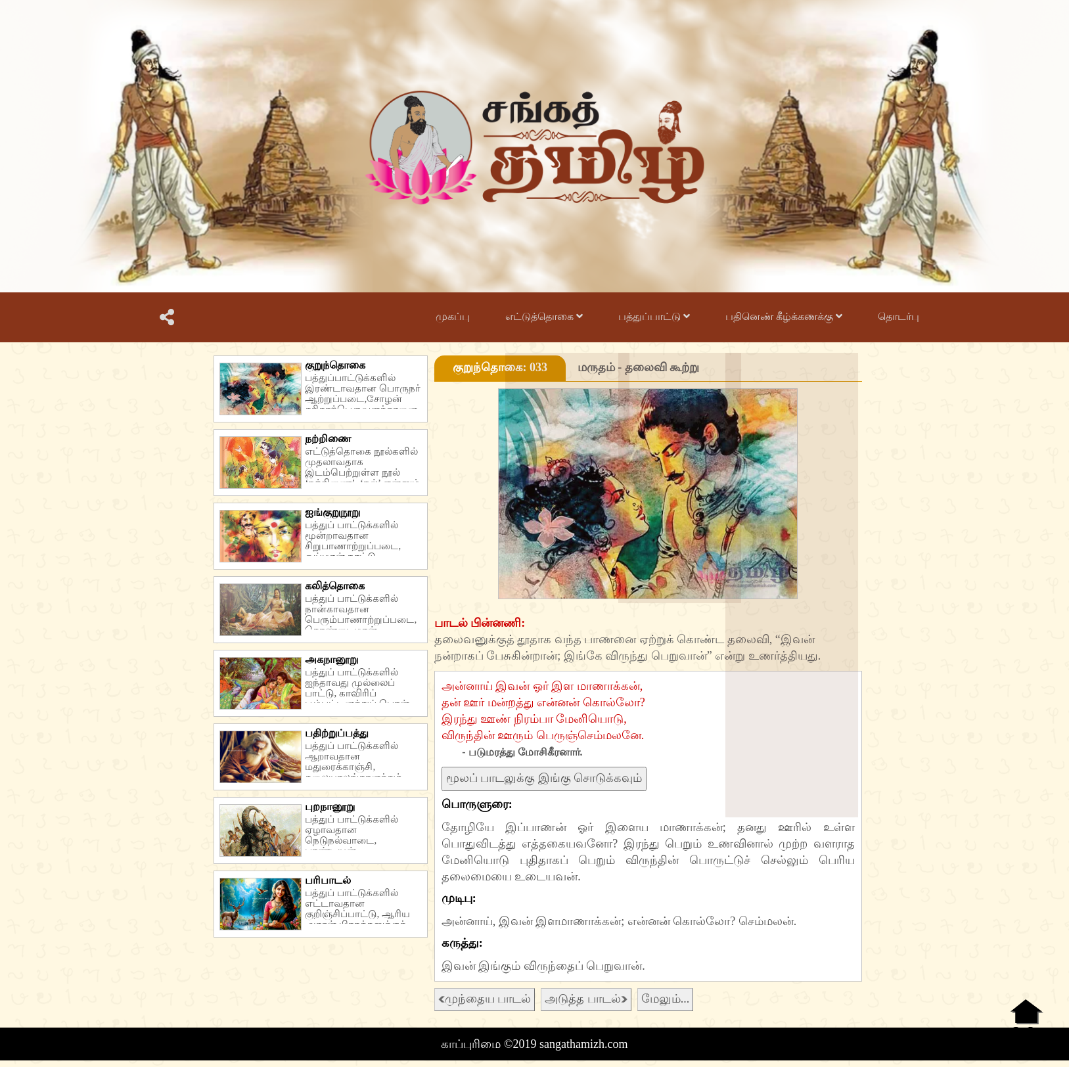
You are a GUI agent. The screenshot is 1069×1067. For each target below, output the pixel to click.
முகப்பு (453, 316)
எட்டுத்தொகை (544, 316)
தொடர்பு (898, 316)
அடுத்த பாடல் (586, 998)
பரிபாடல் (328, 880)
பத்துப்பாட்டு (654, 316)
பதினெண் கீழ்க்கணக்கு (783, 316)
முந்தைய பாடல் (485, 998)
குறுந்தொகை (335, 365)
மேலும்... (665, 998)
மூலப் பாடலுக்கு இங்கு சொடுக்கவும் (544, 777)
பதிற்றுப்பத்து (337, 732)
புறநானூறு (330, 806)
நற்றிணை (328, 438)
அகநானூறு (331, 659)
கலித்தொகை (335, 585)
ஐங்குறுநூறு (332, 512)
